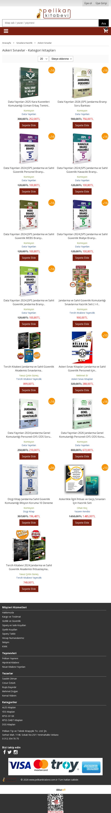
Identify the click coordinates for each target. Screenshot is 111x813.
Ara (103, 23)
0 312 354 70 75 (10, 738)
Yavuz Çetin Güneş (28, 375)
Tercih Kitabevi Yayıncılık (82, 312)
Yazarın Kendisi (82, 511)
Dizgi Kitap (29, 511)
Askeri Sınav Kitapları (82, 378)
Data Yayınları (29, 114)
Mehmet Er (82, 375)
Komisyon (29, 110)
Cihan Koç (82, 507)
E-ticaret (50, 789)
